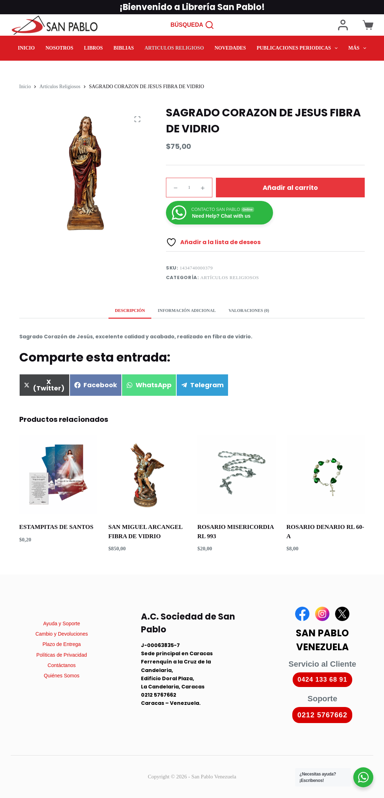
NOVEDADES (230, 48)
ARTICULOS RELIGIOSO (174, 48)
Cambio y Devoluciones (61, 634)
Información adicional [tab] (187, 310)
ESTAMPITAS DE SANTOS (56, 527)
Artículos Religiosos (229, 277)
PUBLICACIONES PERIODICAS (298, 48)
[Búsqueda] (192, 25)
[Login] (343, 25)
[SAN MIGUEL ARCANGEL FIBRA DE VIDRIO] (147, 474)
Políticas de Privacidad (61, 655)
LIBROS (93, 48)
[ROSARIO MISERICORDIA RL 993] (236, 474)
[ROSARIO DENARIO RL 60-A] (326, 474)
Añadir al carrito (290, 187)
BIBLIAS (123, 48)
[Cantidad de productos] (189, 187)
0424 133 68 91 (322, 679)
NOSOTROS (59, 48)
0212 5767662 (322, 715)
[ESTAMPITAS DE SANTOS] (58, 474)
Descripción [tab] (130, 310)
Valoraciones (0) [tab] (248, 310)
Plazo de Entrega (61, 644)
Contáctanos (61, 665)
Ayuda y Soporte (61, 623)
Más (358, 48)
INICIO (26, 48)
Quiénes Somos (62, 675)
